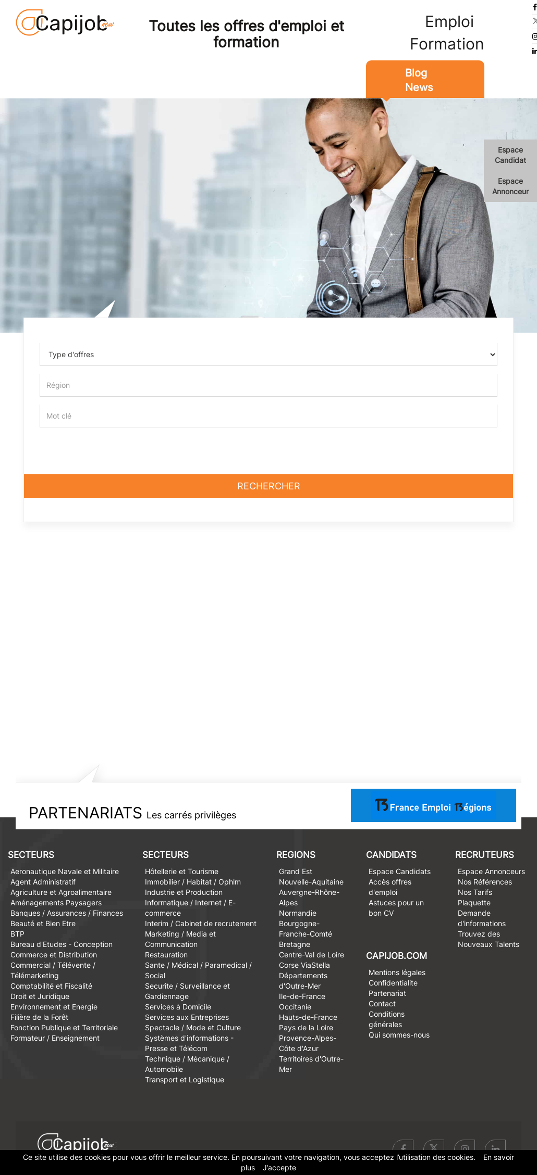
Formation (447, 43)
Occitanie (295, 1006)
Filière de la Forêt (39, 1017)
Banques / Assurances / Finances (66, 912)
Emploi (449, 21)
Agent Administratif (43, 881)
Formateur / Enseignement (55, 1037)
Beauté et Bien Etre (43, 923)
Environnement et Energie (53, 1006)
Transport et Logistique (184, 1079)
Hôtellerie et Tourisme (181, 871)
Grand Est (295, 871)
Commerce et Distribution (53, 954)
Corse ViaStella (304, 965)
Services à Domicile (178, 1006)
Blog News (419, 80)
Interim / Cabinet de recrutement (201, 923)
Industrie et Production (184, 892)
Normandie (297, 912)
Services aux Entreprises (187, 1017)
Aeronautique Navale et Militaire (64, 871)
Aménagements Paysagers (56, 902)
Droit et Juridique (39, 996)
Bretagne (294, 944)
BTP (17, 933)
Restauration (166, 954)
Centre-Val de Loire (311, 954)
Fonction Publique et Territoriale (64, 1027)
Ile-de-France (302, 996)
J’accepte (279, 1167)
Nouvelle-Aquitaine (311, 881)
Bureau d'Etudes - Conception (61, 944)
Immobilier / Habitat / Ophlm (193, 881)
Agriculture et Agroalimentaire (61, 892)
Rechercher (268, 486)
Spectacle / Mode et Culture (193, 1027)
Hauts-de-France (308, 1017)
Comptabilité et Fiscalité (51, 985)
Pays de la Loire (306, 1027)
